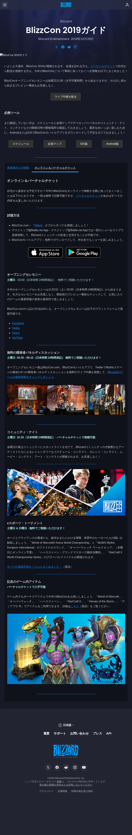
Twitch (16, 332)
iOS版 (84, 143)
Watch (38, 225)
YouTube (17, 337)
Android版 (112, 143)
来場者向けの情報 (18, 167)
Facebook (18, 323)
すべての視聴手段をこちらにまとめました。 (34, 566)
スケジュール (21, 143)
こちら (75, 606)
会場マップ (55, 143)
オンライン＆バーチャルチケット (55, 167)
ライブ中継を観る (66, 96)
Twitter (16, 328)
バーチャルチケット (103, 66)
